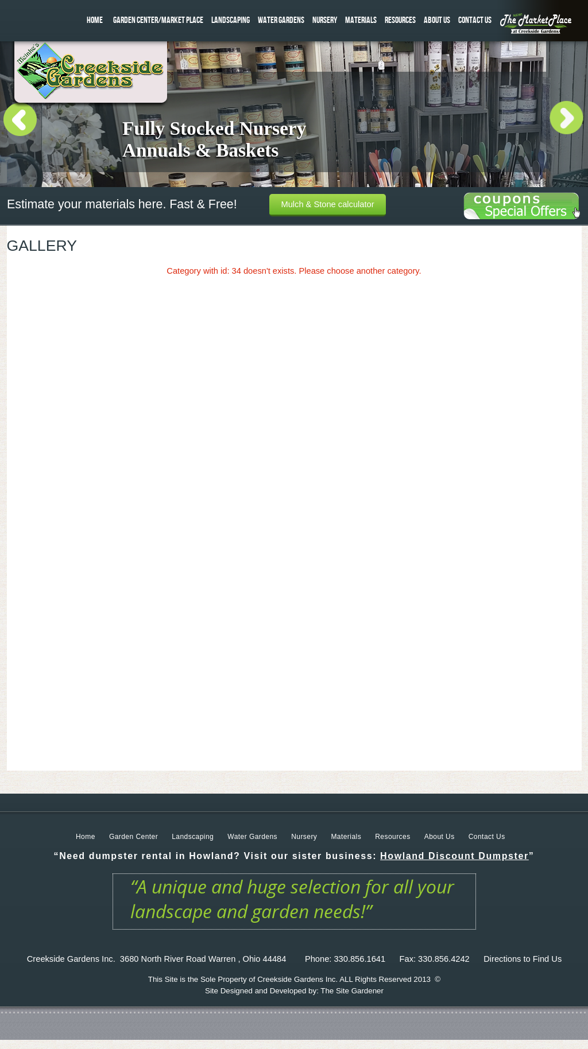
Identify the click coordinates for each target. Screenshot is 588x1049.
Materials (346, 837)
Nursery (304, 837)
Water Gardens (252, 837)
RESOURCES (400, 20)
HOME (95, 20)
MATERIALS (361, 20)
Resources (392, 837)
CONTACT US (475, 20)
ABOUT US (437, 20)
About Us (439, 837)
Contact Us (487, 837)
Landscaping (193, 837)
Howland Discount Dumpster (454, 856)
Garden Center (133, 837)
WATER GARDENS (281, 20)
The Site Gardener (352, 990)
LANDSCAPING (230, 20)
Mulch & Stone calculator (327, 204)
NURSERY (324, 20)
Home (85, 837)
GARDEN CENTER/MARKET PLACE (158, 20)
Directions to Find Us (522, 958)
